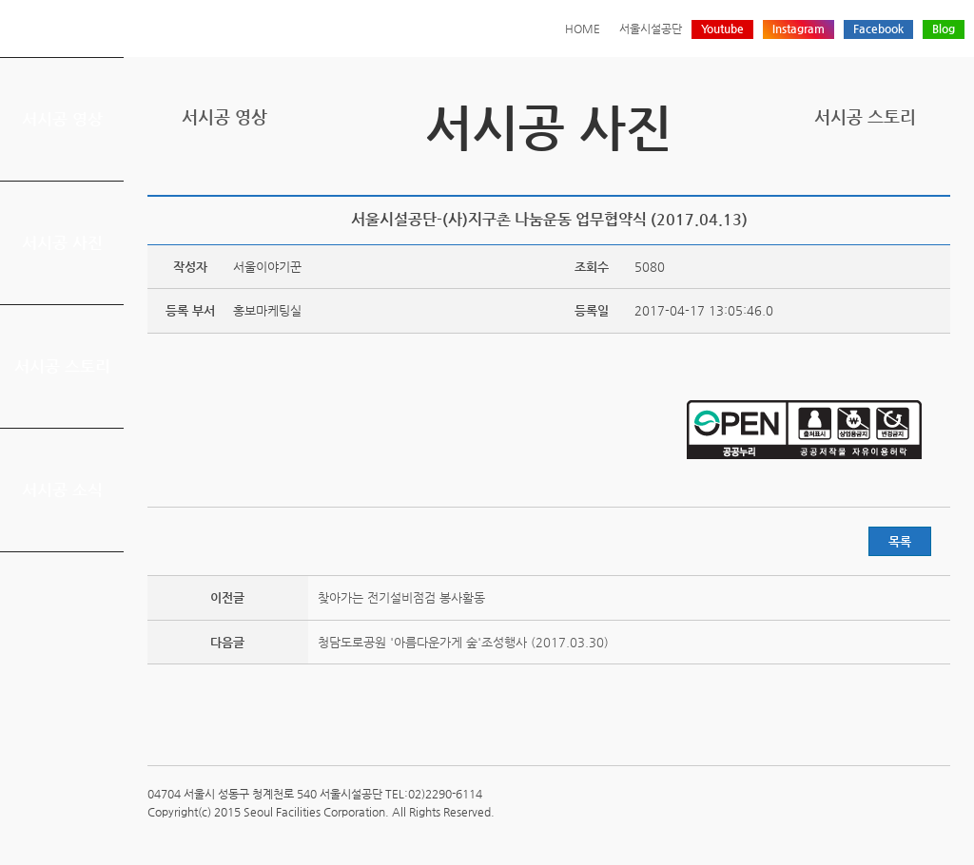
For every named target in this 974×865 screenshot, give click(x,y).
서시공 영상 (62, 118)
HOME (582, 28)
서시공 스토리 (62, 365)
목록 (899, 541)
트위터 (850, 174)
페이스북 (879, 174)
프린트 (820, 174)
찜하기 (938, 174)
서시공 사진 (62, 242)
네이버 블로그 (909, 174)
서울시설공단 (650, 28)
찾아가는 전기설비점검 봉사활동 (401, 597)
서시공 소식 (62, 489)
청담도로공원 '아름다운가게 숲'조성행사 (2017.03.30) (463, 642)
